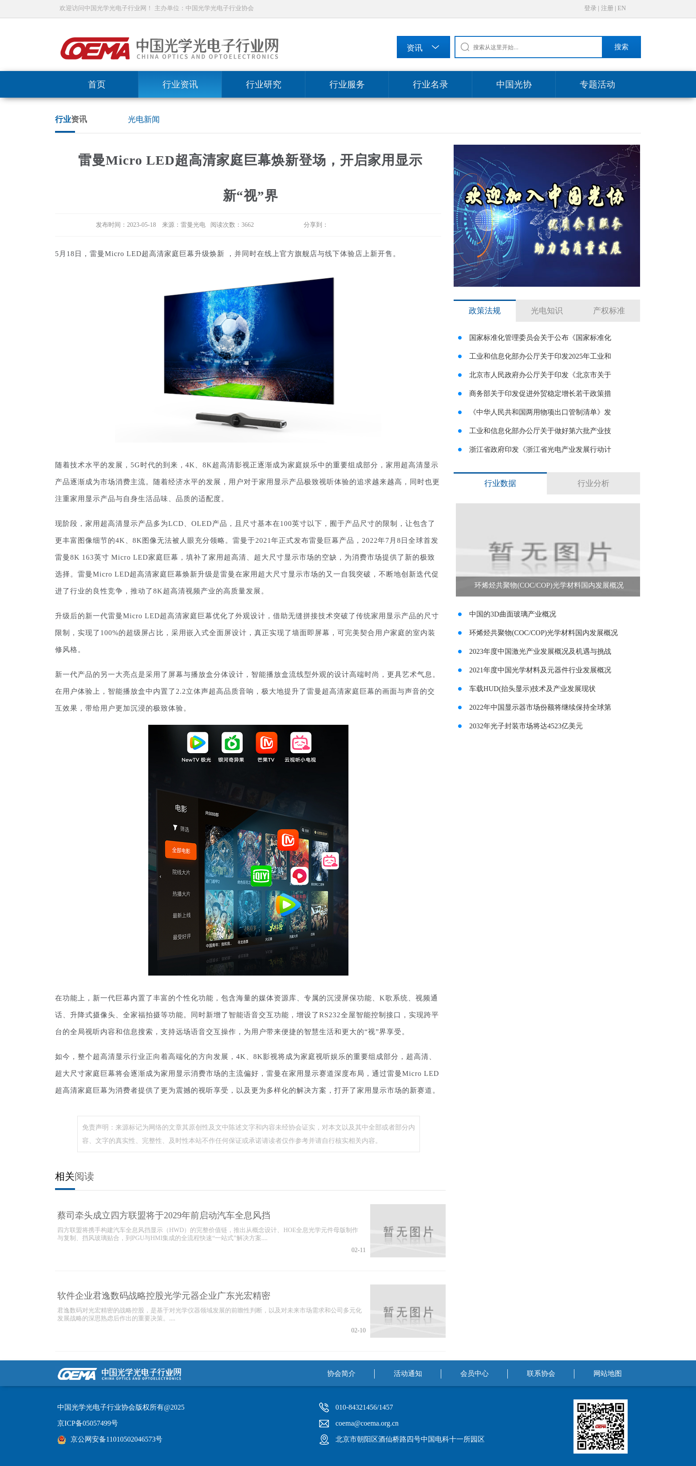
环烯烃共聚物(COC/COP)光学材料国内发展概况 (549, 585)
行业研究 (263, 84)
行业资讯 (180, 84)
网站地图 (607, 1373)
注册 (607, 8)
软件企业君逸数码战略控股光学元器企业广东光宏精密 (163, 1295)
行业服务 (347, 84)
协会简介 (341, 1373)
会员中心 (474, 1373)
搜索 (621, 47)
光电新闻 (144, 119)
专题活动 (597, 84)
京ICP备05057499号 (87, 1423)
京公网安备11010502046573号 (116, 1439)
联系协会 (541, 1373)
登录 (590, 8)
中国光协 (514, 84)
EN (621, 8)
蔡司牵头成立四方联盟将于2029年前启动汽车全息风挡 (163, 1215)
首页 (97, 84)
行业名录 (430, 84)
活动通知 (408, 1373)
